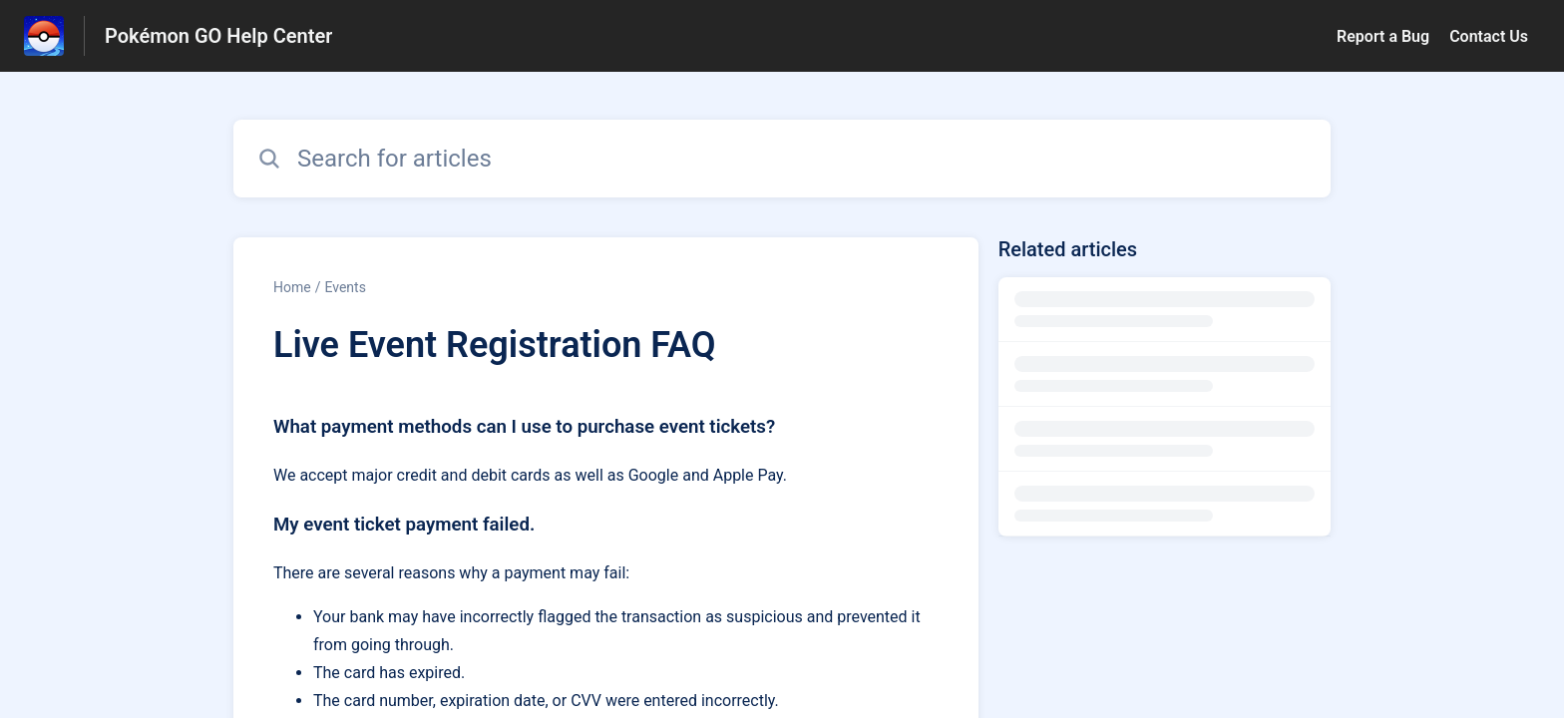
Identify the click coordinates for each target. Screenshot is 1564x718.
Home (292, 287)
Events (344, 287)
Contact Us (1488, 36)
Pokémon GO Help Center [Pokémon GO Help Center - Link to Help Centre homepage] (218, 36)
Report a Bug (1383, 36)
